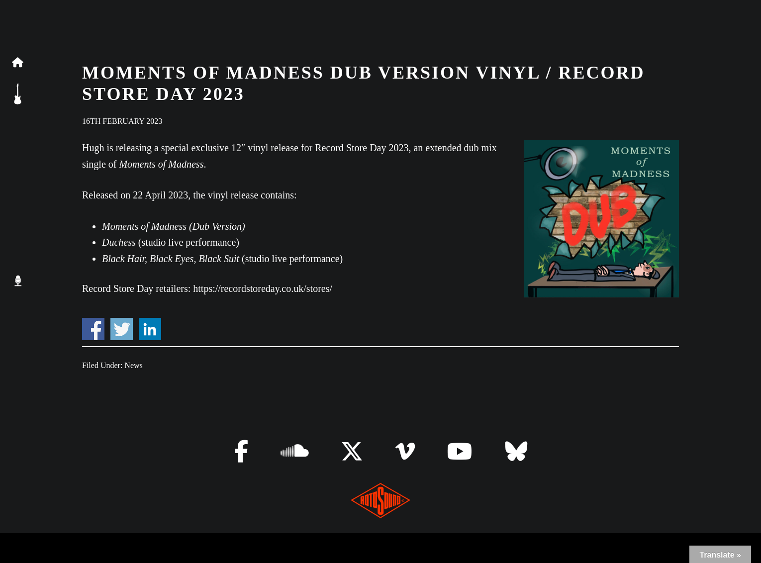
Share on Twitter (121, 329)
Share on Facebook (93, 329)
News (133, 365)
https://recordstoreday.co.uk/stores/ (262, 288)
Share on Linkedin (150, 329)
